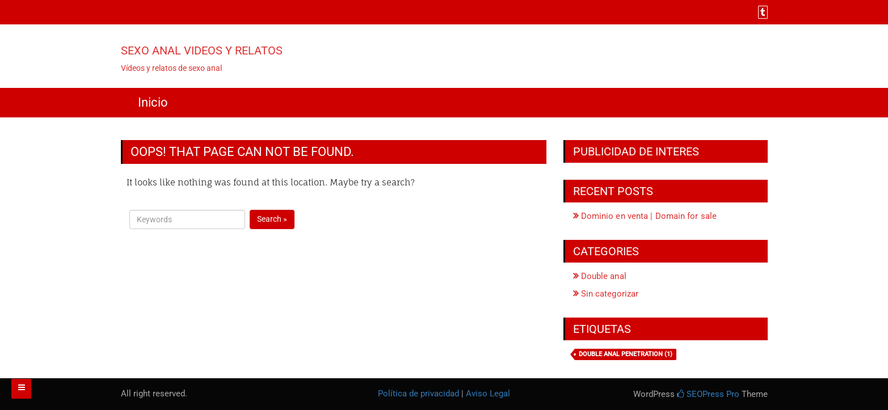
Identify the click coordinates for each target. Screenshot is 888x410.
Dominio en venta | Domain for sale (649, 216)
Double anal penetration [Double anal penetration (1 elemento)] (625, 354)
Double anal (603, 276)
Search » (272, 218)
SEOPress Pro (708, 394)
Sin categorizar (610, 294)
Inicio (153, 102)
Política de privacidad (418, 393)
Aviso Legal (488, 393)
